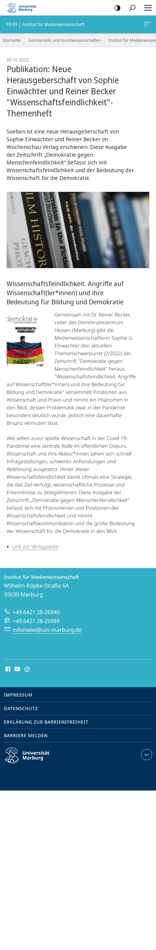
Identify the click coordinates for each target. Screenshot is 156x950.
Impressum (18, 695)
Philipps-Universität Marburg (32, 760)
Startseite (11, 40)
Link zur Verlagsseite (35, 546)
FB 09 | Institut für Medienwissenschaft (146, 25)
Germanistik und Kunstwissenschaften (64, 40)
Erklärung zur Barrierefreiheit (46, 722)
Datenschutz (21, 708)
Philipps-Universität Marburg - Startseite (23, 8)
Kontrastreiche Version (115, 8)
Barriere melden (26, 735)
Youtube (16, 669)
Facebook (7, 669)
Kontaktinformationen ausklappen (146, 754)
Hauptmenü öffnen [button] (146, 8)
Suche (130, 8)
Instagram (27, 669)
